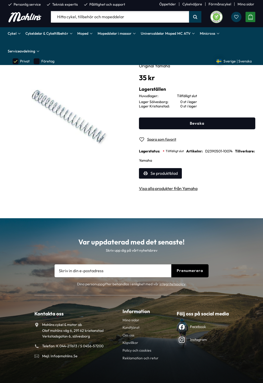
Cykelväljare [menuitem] (192, 4)
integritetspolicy (172, 284)
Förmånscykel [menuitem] (220, 4)
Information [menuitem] (136, 311)
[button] (236, 17)
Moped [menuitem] (83, 33)
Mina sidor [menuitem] (246, 4)
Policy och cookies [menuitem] (137, 350)
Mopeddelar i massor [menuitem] (115, 33)
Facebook (198, 326)
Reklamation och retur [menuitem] (140, 358)
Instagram (198, 339)
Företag (44, 61)
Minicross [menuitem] (207, 33)
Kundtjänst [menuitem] (131, 327)
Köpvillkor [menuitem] (130, 342)
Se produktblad (164, 173)
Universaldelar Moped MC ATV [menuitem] (166, 33)
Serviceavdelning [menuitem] (21, 51)
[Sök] (195, 17)
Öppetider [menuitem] (167, 4)
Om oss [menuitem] (128, 335)
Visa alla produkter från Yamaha (168, 188)
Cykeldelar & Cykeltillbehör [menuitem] (46, 33)
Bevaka (197, 123)
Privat (21, 61)
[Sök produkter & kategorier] (120, 17)
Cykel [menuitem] (12, 33)
